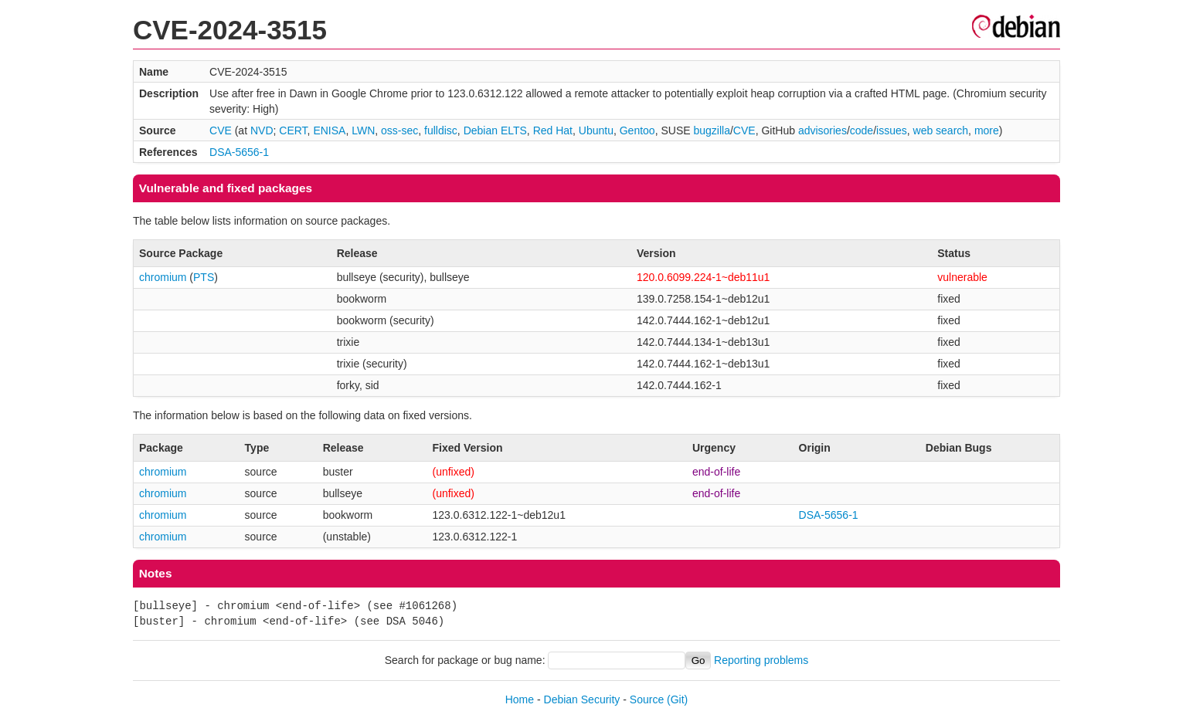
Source (647, 699)
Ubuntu (596, 130)
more (986, 130)
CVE (220, 130)
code (861, 130)
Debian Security (582, 699)
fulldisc (440, 130)
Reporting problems (761, 660)
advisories (822, 130)
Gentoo (637, 130)
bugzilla (711, 130)
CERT (293, 130)
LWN (363, 130)
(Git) (677, 699)
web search (941, 130)
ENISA (329, 130)
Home (519, 699)
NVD (262, 130)
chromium (162, 277)
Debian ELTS (495, 130)
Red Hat (553, 130)
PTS (203, 277)
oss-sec (399, 130)
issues (891, 130)
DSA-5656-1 (239, 152)
